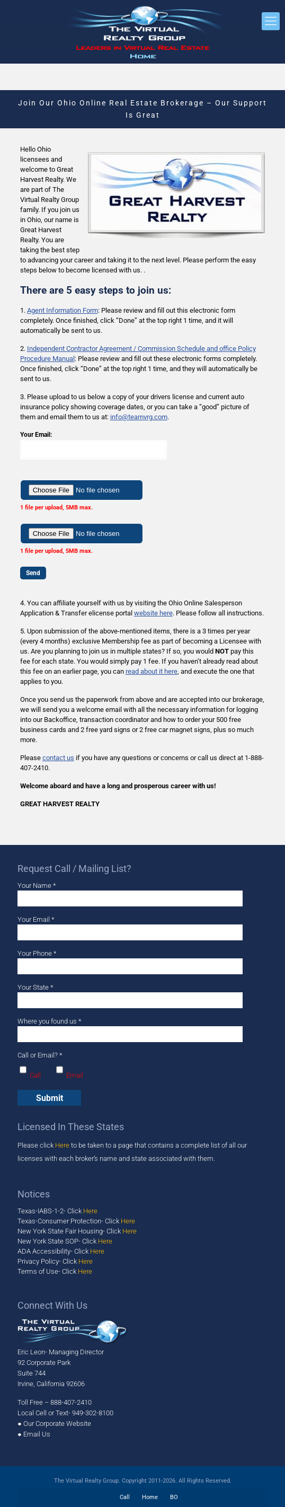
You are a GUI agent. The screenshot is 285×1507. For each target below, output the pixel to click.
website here (153, 613)
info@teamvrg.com (138, 417)
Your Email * (130, 927)
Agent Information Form (62, 310)
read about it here (151, 671)
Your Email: (142, 445)
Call (125, 1497)
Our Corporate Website (57, 1423)
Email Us (36, 1434)
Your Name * (130, 894)
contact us (58, 758)
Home (150, 1497)
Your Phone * (130, 961)
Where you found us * (130, 1029)
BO (174, 1497)
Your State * (130, 995)
